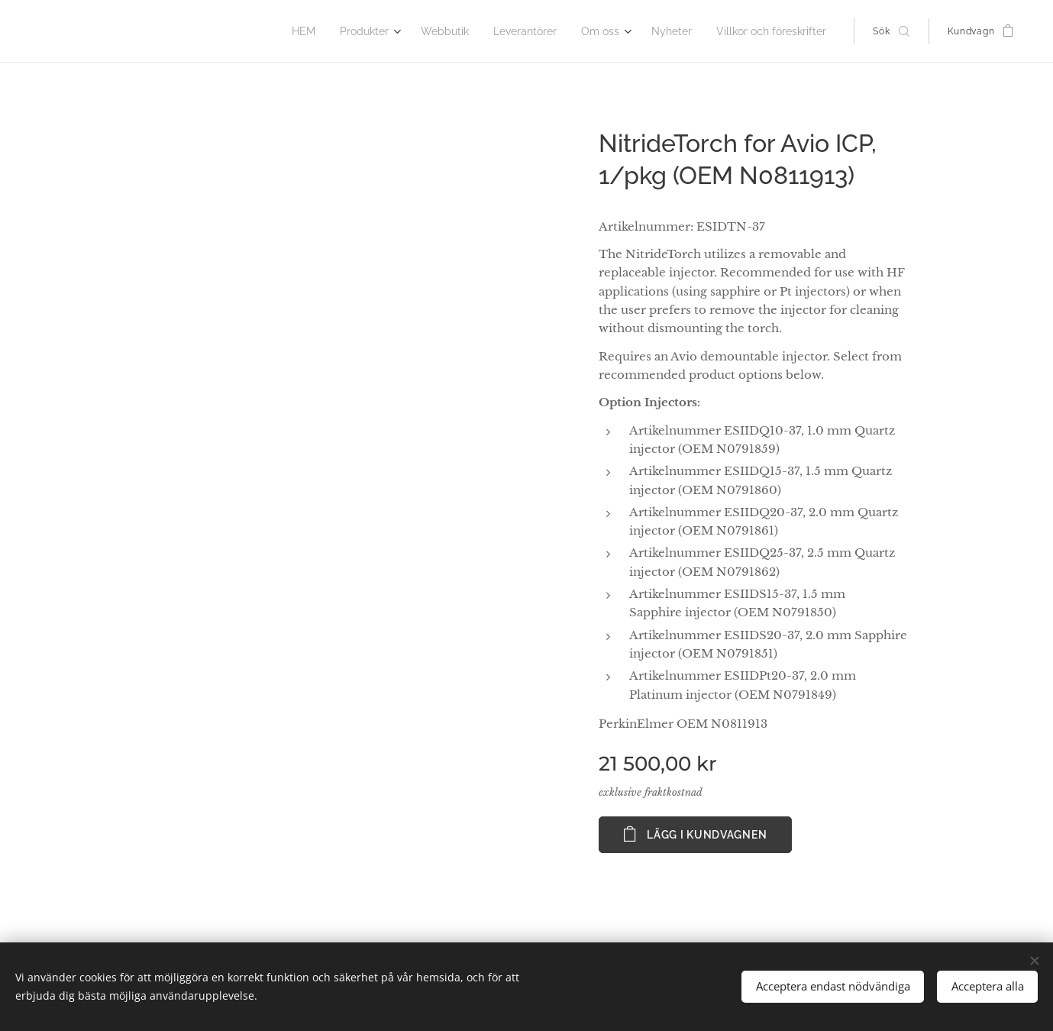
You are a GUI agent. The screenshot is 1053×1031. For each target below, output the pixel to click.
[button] (891, 31)
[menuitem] (327, 31)
